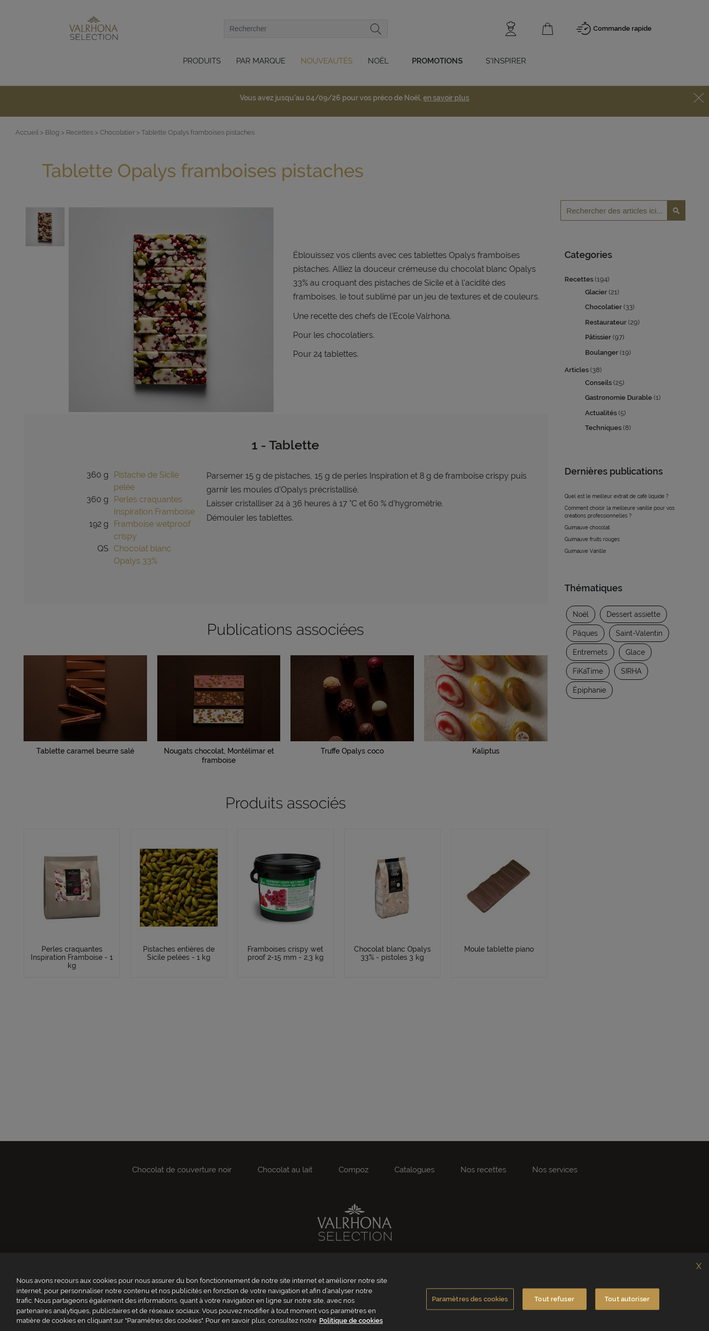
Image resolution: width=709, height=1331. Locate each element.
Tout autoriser (627, 1299)
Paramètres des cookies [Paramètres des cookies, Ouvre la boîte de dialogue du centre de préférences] (470, 1299)
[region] (354, 1292)
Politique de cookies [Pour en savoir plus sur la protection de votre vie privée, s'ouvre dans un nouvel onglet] (351, 1320)
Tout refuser (554, 1299)
